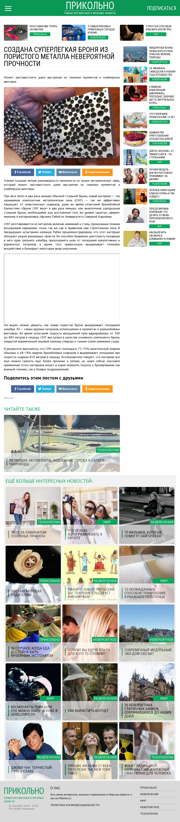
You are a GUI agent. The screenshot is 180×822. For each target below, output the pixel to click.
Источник (9, 398)
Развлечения (149, 794)
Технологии (149, 813)
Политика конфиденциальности (74, 805)
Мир (143, 800)
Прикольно (148, 787)
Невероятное (149, 807)
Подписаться (161, 8)
